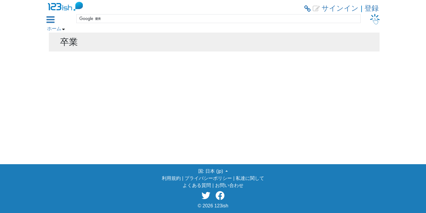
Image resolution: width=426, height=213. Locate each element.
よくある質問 (197, 185)
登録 (371, 8)
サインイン (340, 8)
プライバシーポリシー (208, 178)
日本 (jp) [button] (214, 171)
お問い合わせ (229, 185)
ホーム (54, 28)
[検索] (217, 18)
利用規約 (171, 178)
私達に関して (250, 178)
